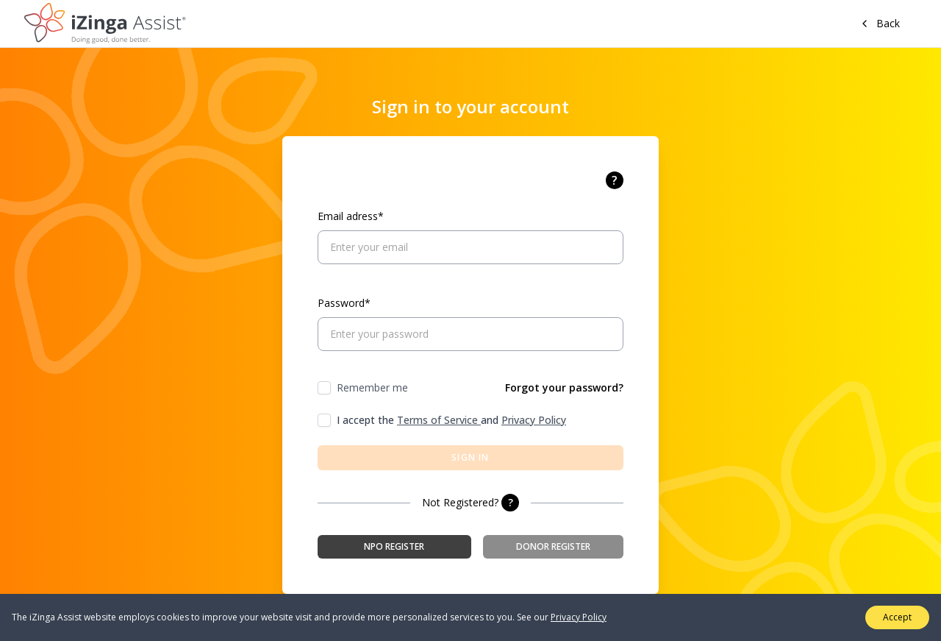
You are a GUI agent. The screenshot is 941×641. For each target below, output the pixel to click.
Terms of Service (439, 420)
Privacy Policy (533, 420)
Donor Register (553, 546)
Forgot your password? (564, 387)
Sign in (470, 457)
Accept (897, 617)
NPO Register (394, 546)
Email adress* (351, 216)
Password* (344, 303)
